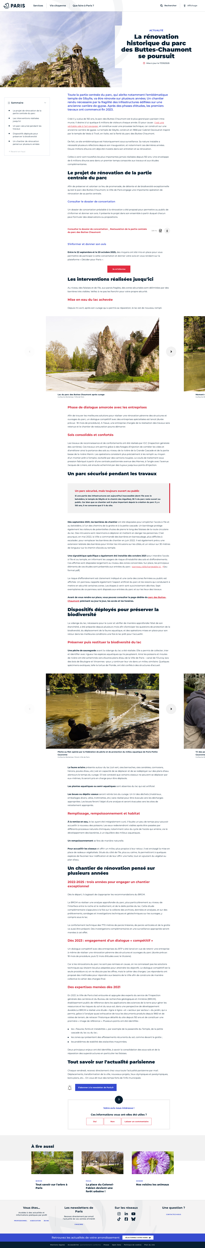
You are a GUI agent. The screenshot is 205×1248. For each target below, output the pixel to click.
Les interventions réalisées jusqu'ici (26, 119)
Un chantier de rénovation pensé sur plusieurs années (26, 142)
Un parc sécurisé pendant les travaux (27, 127)
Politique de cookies (133, 1245)
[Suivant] (171, 352)
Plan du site (149, 1245)
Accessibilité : (84, 1245)
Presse (106, 1245)
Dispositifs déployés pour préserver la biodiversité (25, 135)
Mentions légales (57, 1245)
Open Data (116, 1245)
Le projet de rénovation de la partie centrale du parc (27, 112)
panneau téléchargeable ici (146, 566)
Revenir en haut (18, 151)
